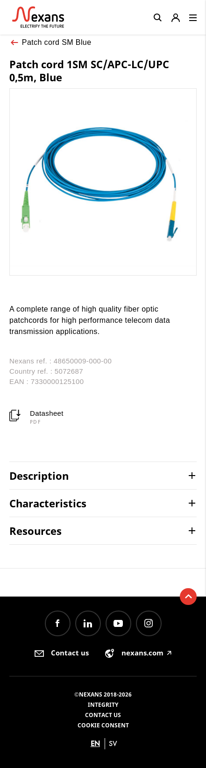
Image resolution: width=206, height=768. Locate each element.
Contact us (103, 715)
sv (113, 743)
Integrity (103, 705)
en (95, 743)
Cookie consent (103, 725)
